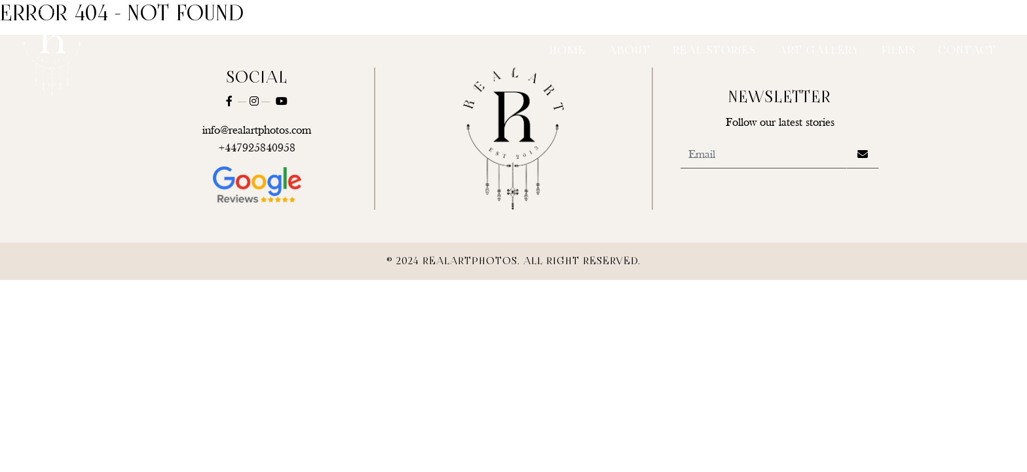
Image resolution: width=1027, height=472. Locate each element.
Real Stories (714, 50)
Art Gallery (818, 50)
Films (899, 50)
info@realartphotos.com (256, 131)
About (629, 50)
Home (568, 50)
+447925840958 (257, 148)
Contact (967, 50)
